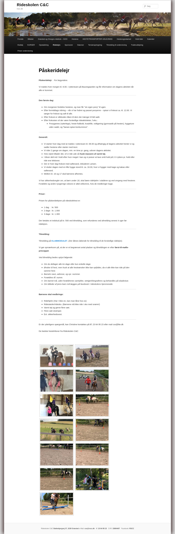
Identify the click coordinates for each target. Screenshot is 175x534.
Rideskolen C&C (33, 4)
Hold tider (139, 39)
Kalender (150, 39)
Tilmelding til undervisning (116, 45)
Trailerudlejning (137, 45)
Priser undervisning (25, 51)
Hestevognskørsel (124, 39)
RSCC (131, 528)
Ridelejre (56, 45)
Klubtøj (20, 45)
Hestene (75, 39)
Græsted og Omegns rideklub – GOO (52, 39)
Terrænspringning (95, 45)
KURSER (31, 45)
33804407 (116, 528)
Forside (20, 39)
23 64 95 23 (102, 528)
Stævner (80, 45)
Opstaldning (44, 45)
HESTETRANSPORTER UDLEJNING (98, 39)
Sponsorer (69, 45)
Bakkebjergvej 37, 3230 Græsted (66, 528)
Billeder (31, 39)
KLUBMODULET (59, 241)
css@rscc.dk (89, 528)
